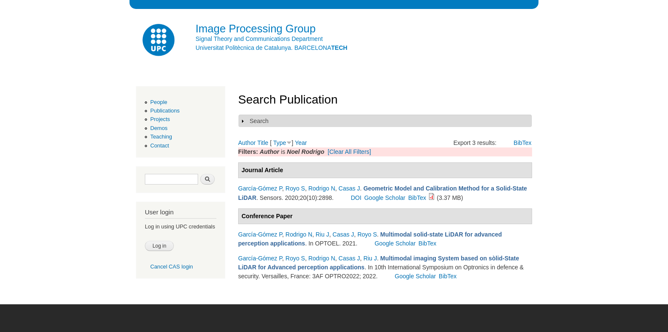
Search (259, 121)
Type (279, 142)
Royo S (295, 188)
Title (262, 142)
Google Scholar (385, 197)
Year (301, 142)
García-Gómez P (260, 188)
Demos (158, 128)
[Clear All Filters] (349, 151)
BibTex (523, 142)
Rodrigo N (321, 188)
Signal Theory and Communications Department (259, 38)
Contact (159, 145)
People (158, 102)
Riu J (322, 234)
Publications (165, 110)
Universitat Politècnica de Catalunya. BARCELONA (271, 47)
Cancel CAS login (171, 266)
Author (247, 142)
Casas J (349, 188)
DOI (356, 197)
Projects (160, 119)
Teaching (161, 136)
